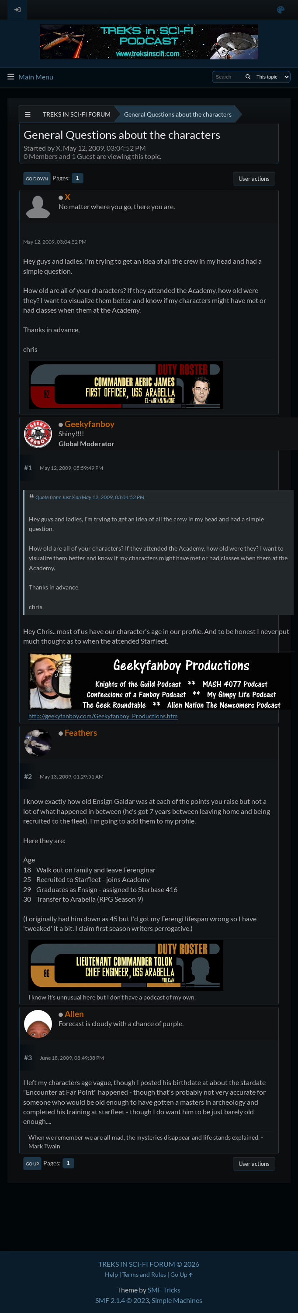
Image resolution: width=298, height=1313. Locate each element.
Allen (74, 1014)
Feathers (81, 732)
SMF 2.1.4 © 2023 (122, 1300)
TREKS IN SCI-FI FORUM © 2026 (148, 1264)
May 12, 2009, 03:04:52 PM (55, 242)
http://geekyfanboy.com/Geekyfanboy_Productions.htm (103, 716)
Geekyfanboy (89, 424)
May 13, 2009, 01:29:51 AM (72, 776)
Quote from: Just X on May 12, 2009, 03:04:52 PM (89, 497)
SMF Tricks (164, 1289)
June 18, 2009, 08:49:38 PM (72, 1058)
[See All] (28, 114)
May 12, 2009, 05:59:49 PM (71, 468)
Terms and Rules (144, 1274)
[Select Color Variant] (281, 10)
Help (111, 1274)
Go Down (37, 178)
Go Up (32, 1163)
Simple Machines (177, 1300)
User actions (254, 178)
